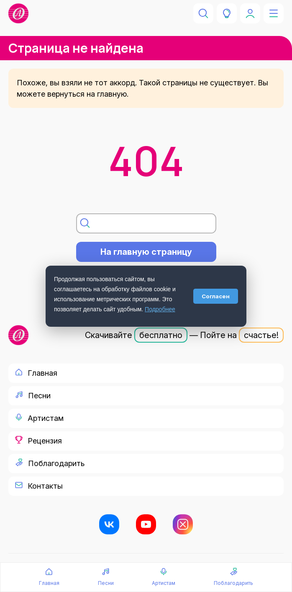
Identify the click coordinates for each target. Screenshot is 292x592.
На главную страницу (146, 252)
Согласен (216, 296)
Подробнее (160, 309)
